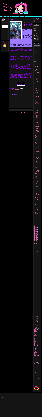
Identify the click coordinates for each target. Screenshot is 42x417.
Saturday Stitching (35, 352)
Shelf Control (35, 353)
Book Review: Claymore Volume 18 (37, 204)
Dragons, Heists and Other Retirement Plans (37, 31)
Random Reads (35, 335)
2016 (35, 56)
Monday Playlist (35, 321)
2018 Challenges (35, 237)
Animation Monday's (36, 253)
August (36, 60)
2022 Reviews (35, 244)
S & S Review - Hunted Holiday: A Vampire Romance (37, 165)
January (36, 66)
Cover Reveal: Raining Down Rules (36, 190)
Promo (34, 332)
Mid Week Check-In (36, 320)
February (36, 65)
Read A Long (35, 338)
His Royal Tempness (36, 38)
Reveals (34, 347)
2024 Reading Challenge (37, 19)
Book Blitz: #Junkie (37, 151)
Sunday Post (35, 357)
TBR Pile (35, 364)
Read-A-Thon (35, 340)
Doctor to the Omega (36, 33)
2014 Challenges (35, 229)
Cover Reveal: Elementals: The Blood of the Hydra (37, 131)
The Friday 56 (35, 370)
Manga (34, 317)
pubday (34, 334)
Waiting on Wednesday (36, 378)
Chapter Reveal (35, 278)
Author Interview (35, 254)
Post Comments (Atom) (23, 112)
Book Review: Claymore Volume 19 (37, 202)
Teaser (34, 365)
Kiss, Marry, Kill (36, 28)
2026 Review (35, 250)
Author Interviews (23, 16)
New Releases (35, 329)
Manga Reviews (35, 319)
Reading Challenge (36, 342)
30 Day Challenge (35, 251)
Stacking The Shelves (36, 355)
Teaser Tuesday (36, 112)
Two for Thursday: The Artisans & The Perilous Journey (37, 145)
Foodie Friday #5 (36, 92)
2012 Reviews (35, 226)
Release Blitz (35, 343)
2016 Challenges (35, 233)
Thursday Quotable (36, 372)
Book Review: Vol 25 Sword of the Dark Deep (37, 72)
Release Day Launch (36, 344)
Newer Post (12, 109)
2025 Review (35, 249)
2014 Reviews (35, 230)
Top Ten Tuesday (35, 373)
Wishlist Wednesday (37, 146)
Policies (15, 16)
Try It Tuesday (35, 375)
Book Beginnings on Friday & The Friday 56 (37, 91)
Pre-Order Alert (35, 331)
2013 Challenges (35, 227)
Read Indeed (35, 339)
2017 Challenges (35, 235)
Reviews (18, 16)
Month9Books (35, 324)
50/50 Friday (35, 252)
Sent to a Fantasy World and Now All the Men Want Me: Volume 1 (36, 36)
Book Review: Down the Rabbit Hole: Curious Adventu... (37, 122)
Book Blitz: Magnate (37, 157)
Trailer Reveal (35, 374)
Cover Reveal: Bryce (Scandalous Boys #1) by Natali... (37, 127)
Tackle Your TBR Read (36, 363)
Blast (34, 256)
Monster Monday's (35, 322)
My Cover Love (35, 327)
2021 (35, 52)
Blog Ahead (35, 259)
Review (34, 348)
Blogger (23, 415)
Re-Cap (34, 336)
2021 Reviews (35, 243)
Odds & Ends (35, 330)
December (36, 57)
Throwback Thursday (36, 371)
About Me (6, 16)
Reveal (34, 346)
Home (3, 16)
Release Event (35, 345)
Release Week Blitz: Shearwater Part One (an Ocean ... (37, 116)
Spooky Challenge (35, 354)
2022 (35, 51)
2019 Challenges (35, 239)
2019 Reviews (35, 240)
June (35, 62)
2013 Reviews (35, 228)
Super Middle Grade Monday (36, 358)
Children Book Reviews (36, 279)
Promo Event (35, 333)
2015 (35, 215)
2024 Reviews (35, 247)
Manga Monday (35, 318)
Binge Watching (35, 255)
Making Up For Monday (36, 316)
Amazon (29, 27)
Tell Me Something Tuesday (36, 367)
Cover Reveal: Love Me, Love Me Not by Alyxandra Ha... (37, 119)
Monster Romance (35, 323)
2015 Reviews (35, 232)
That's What (35, 369)
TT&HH (34, 376)
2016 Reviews (14, 89)
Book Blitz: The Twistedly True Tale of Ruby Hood (37, 197)
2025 (34, 248)
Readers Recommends (36, 341)
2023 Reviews (35, 246)
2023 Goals (10, 16)
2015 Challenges (35, 231)
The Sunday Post (36, 85)
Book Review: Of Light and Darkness (36, 173)
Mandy (5, 19)
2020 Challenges (35, 241)
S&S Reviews (35, 350)
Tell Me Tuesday (35, 368)
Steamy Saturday (35, 356)
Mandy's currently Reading (37, 26)
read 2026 (35, 337)
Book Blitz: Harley (36, 156)
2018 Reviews (35, 238)
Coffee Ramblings (35, 280)
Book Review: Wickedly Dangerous (36, 107)
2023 (35, 50)
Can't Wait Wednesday (36, 277)
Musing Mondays (35, 325)
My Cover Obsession (36, 328)
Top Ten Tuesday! (36, 113)
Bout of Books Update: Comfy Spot (36, 211)
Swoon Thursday (35, 362)
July (35, 61)
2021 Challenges (35, 242)
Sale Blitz (35, 351)
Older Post (30, 109)
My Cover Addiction (36, 326)
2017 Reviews (35, 236)
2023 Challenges (35, 245)
